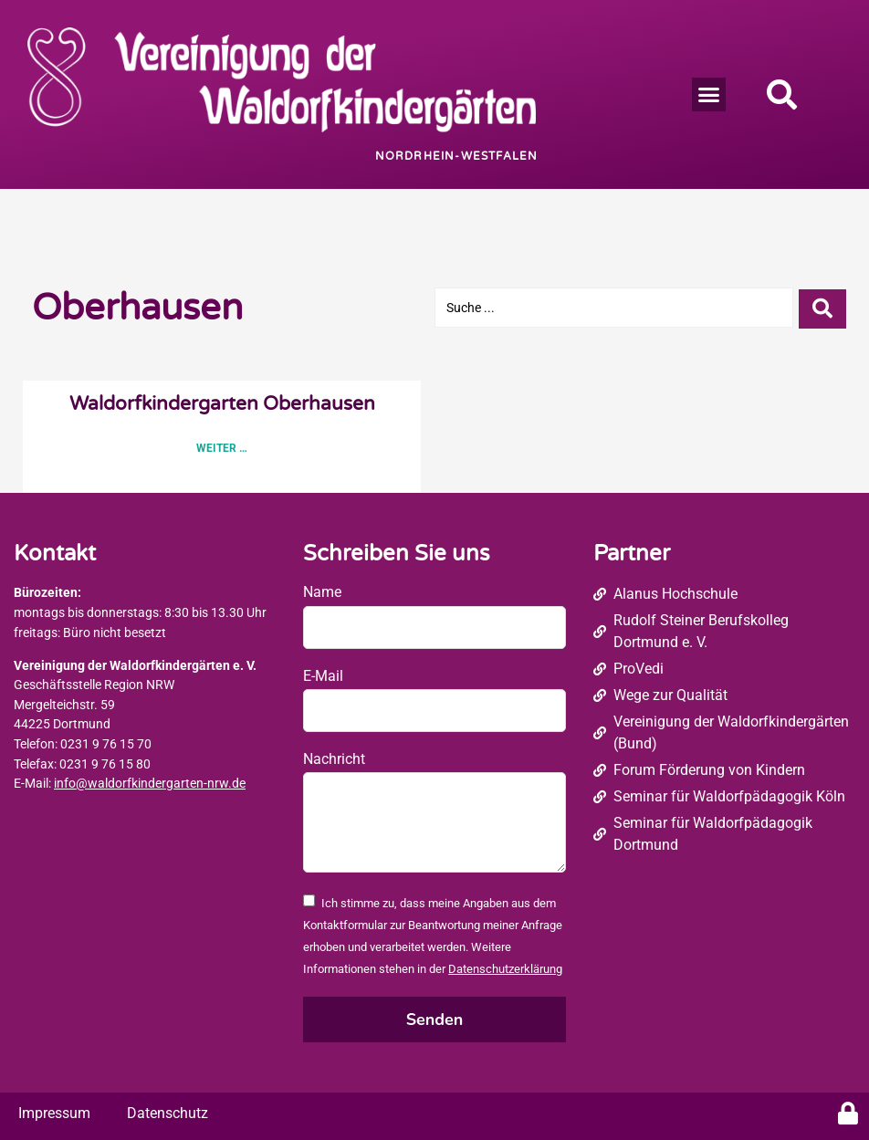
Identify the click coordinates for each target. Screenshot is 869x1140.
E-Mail (323, 676)
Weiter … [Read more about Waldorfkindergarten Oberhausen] (221, 448)
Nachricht (334, 759)
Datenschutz (167, 1113)
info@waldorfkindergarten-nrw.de (150, 783)
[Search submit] (822, 307)
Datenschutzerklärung (505, 969)
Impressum (54, 1113)
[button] (709, 95)
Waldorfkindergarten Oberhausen (222, 403)
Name (322, 592)
